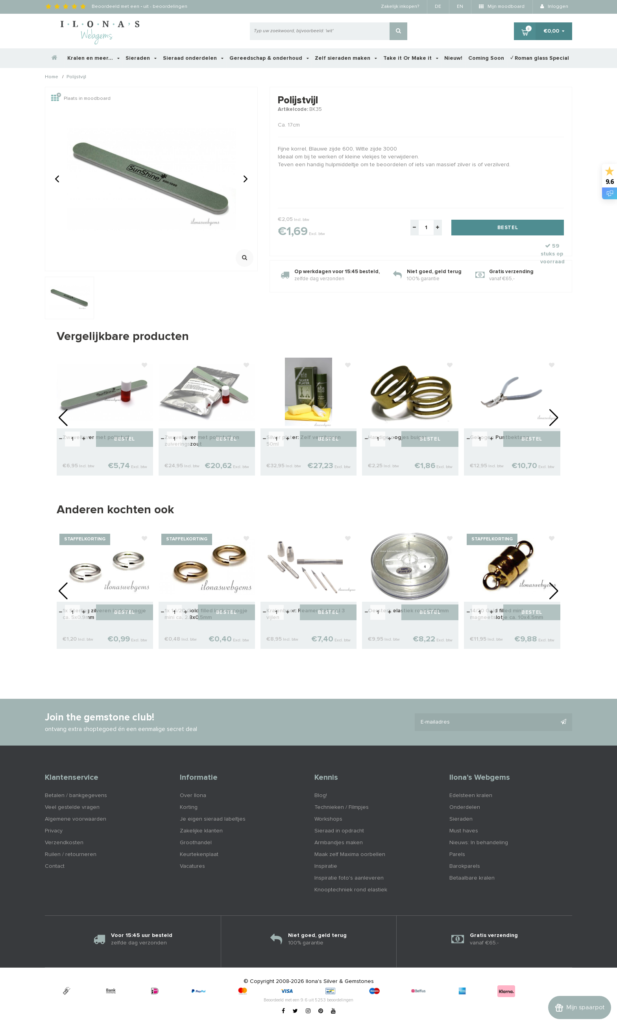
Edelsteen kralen (470, 795)
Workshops (328, 819)
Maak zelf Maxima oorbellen (349, 854)
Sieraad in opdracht (339, 831)
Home (51, 77)
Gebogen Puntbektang (499, 437)
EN (460, 6)
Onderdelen (464, 807)
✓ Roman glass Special (539, 58)
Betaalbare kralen (472, 878)
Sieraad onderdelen (193, 58)
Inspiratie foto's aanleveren (349, 878)
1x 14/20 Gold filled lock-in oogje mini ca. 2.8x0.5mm (206, 614)
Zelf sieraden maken (346, 58)
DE (438, 6)
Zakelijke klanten (201, 831)
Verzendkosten (64, 842)
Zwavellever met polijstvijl (96, 437)
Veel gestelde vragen (72, 807)
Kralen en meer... (93, 58)
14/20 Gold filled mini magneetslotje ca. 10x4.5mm (506, 614)
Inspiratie (325, 866)
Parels (457, 854)
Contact (55, 866)
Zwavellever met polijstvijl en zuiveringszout (201, 441)
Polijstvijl (76, 77)
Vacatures (192, 866)
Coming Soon (486, 58)
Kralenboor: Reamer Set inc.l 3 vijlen (305, 614)
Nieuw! (453, 58)
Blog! (320, 795)
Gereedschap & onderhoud (269, 58)
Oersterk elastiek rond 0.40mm (408, 611)
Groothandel (196, 842)
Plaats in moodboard (81, 99)
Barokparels (464, 866)
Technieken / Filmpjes (341, 807)
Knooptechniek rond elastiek (350, 890)
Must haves (463, 831)
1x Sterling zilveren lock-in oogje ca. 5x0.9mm (104, 614)
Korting (189, 807)
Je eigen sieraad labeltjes (213, 819)
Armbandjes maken (338, 842)
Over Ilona (193, 795)
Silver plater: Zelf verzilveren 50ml (303, 441)
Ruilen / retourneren (70, 854)
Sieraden (141, 58)
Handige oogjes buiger (397, 437)
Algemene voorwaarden (75, 819)
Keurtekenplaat (199, 854)
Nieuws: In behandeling (478, 842)
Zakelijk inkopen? (400, 6)
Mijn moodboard (502, 6)
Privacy (54, 831)
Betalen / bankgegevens (76, 795)
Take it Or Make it (410, 58)
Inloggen (554, 6)
